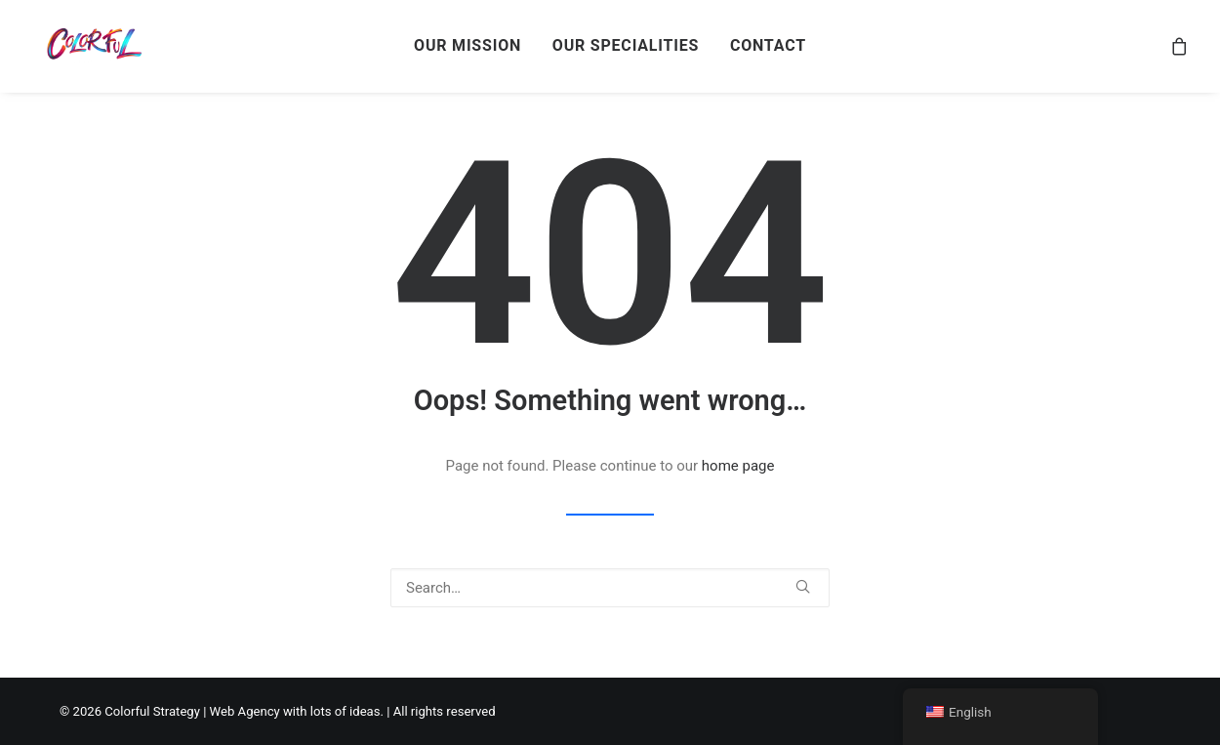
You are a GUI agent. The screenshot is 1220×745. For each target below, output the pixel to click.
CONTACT (768, 45)
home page (738, 466)
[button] (803, 586)
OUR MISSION (467, 45)
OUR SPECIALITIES (625, 45)
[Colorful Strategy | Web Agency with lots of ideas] (92, 45)
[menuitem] (467, 46)
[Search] (610, 587)
